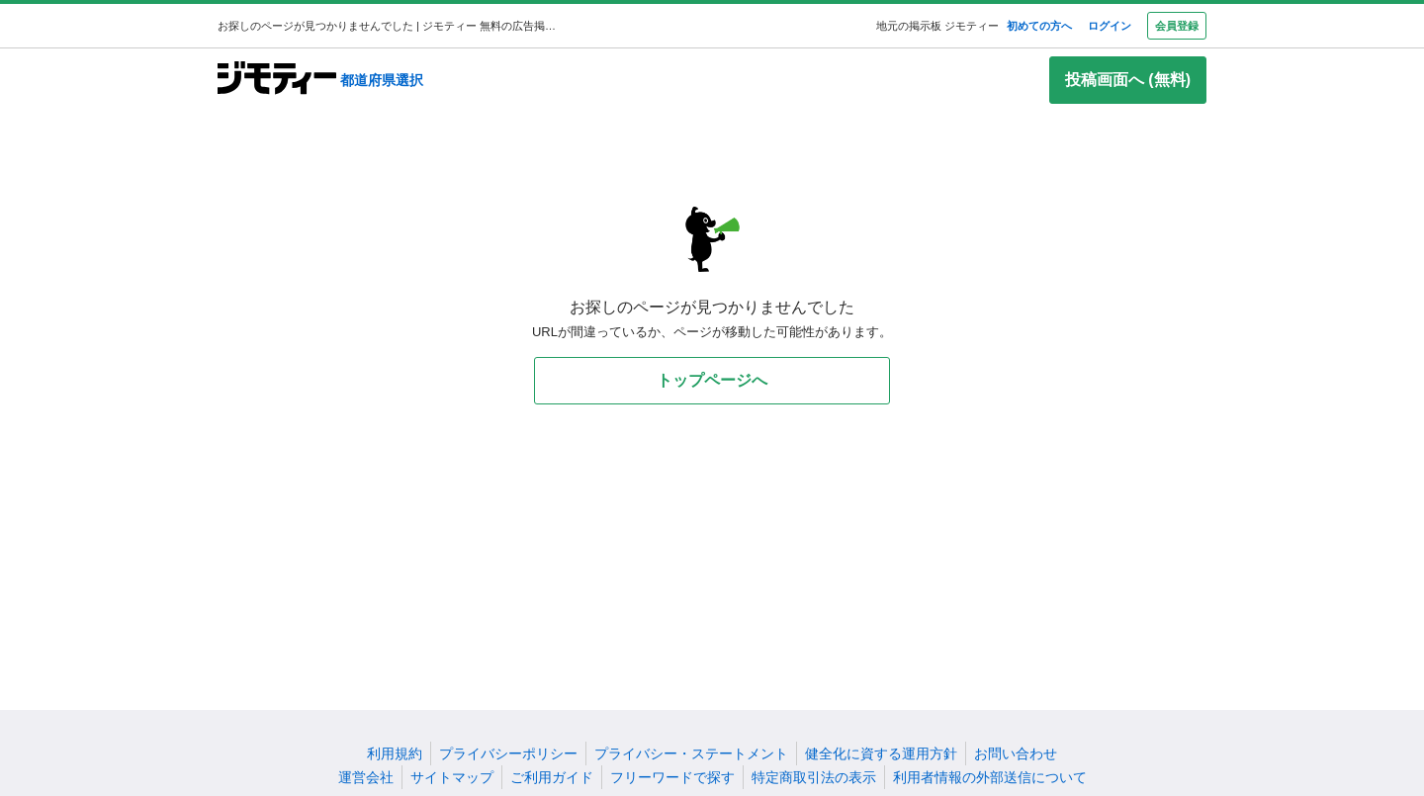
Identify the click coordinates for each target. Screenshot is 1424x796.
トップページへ (712, 380)
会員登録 (1177, 26)
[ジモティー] (277, 79)
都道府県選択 (381, 80)
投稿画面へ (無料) (1128, 79)
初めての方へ (1039, 26)
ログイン (1109, 26)
